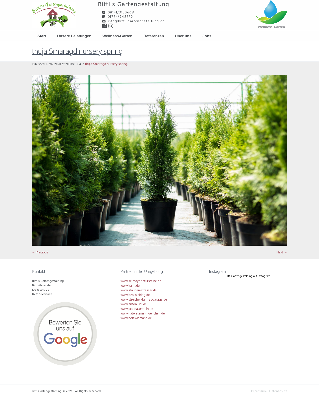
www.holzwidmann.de (136, 318)
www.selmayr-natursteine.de (141, 281)
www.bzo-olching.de (135, 295)
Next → (282, 252)
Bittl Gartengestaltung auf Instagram (248, 276)
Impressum (259, 391)
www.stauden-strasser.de (139, 290)
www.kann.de (130, 285)
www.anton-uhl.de (134, 304)
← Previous (40, 252)
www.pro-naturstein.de (137, 309)
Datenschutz (278, 391)
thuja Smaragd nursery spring (106, 64)
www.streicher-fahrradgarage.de (144, 299)
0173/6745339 (120, 17)
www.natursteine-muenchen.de (143, 313)
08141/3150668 (121, 12)
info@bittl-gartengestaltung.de (136, 21)
